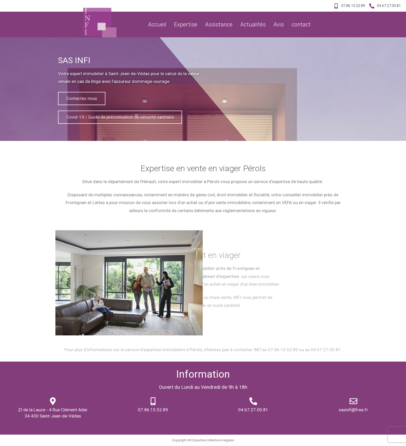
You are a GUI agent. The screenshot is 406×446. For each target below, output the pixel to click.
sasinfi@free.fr (353, 409)
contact (301, 24)
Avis (278, 24)
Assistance (219, 24)
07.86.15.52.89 (153, 409)
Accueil (157, 24)
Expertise (185, 24)
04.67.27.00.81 (253, 409)
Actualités (253, 24)
